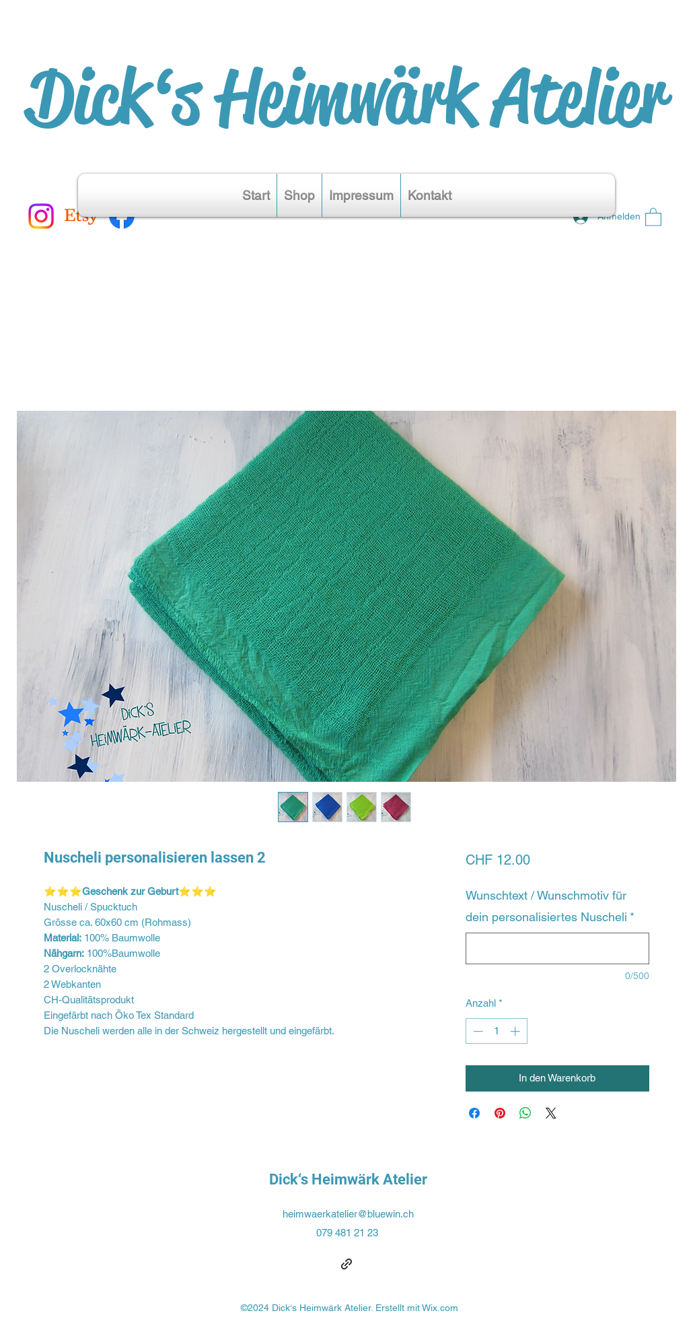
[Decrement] (477, 1031)
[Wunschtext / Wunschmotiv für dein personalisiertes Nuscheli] (557, 948)
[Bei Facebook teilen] (474, 1113)
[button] (653, 216)
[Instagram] (41, 216)
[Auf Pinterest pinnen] (500, 1113)
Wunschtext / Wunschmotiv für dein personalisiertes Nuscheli (550, 906)
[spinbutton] (496, 1031)
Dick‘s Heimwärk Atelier (346, 96)
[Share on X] (551, 1113)
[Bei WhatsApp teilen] (525, 1113)
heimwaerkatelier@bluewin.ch (348, 1213)
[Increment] (516, 1031)
